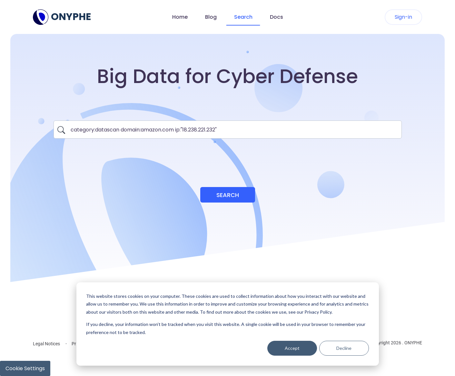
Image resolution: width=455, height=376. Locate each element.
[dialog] (227, 324)
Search (243, 17)
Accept (292, 348)
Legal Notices (46, 343)
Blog (211, 17)
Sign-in (403, 17)
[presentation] (228, 159)
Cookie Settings (25, 368)
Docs (276, 17)
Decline (343, 348)
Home (180, 17)
